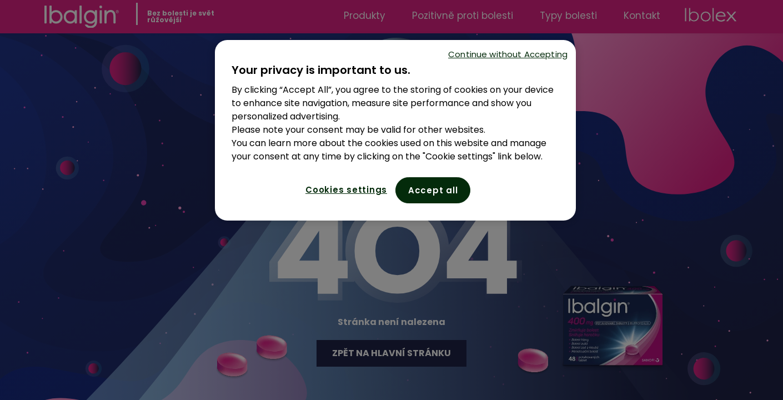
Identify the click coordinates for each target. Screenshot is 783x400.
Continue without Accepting (508, 54)
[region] (395, 130)
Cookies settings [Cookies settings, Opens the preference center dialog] (346, 190)
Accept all (433, 190)
